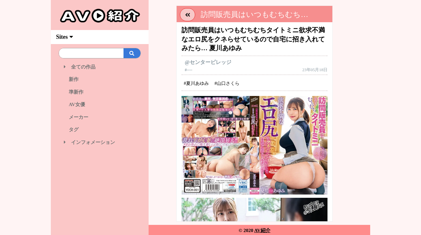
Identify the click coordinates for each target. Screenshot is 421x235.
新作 (71, 79)
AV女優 (74, 104)
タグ (71, 129)
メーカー (76, 117)
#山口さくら (227, 83)
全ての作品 (79, 67)
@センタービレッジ (208, 62)
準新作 (73, 92)
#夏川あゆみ (196, 83)
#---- (188, 70)
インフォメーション (89, 142)
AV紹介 (262, 230)
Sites (64, 37)
